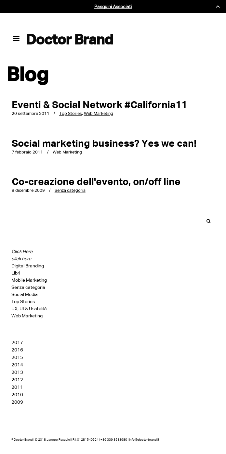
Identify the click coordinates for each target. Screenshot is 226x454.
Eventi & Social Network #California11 (99, 105)
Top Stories (70, 113)
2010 (17, 395)
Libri (15, 273)
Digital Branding (27, 266)
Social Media (24, 294)
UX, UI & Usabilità (29, 309)
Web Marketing (98, 113)
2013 (17, 372)
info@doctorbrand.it (144, 439)
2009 (17, 402)
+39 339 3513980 (113, 439)
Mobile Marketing (29, 280)
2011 (17, 387)
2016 (17, 350)
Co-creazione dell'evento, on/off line (96, 182)
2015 (17, 357)
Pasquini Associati (113, 6)
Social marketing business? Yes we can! (104, 143)
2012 (17, 380)
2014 (17, 365)
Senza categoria (70, 190)
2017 (17, 342)
